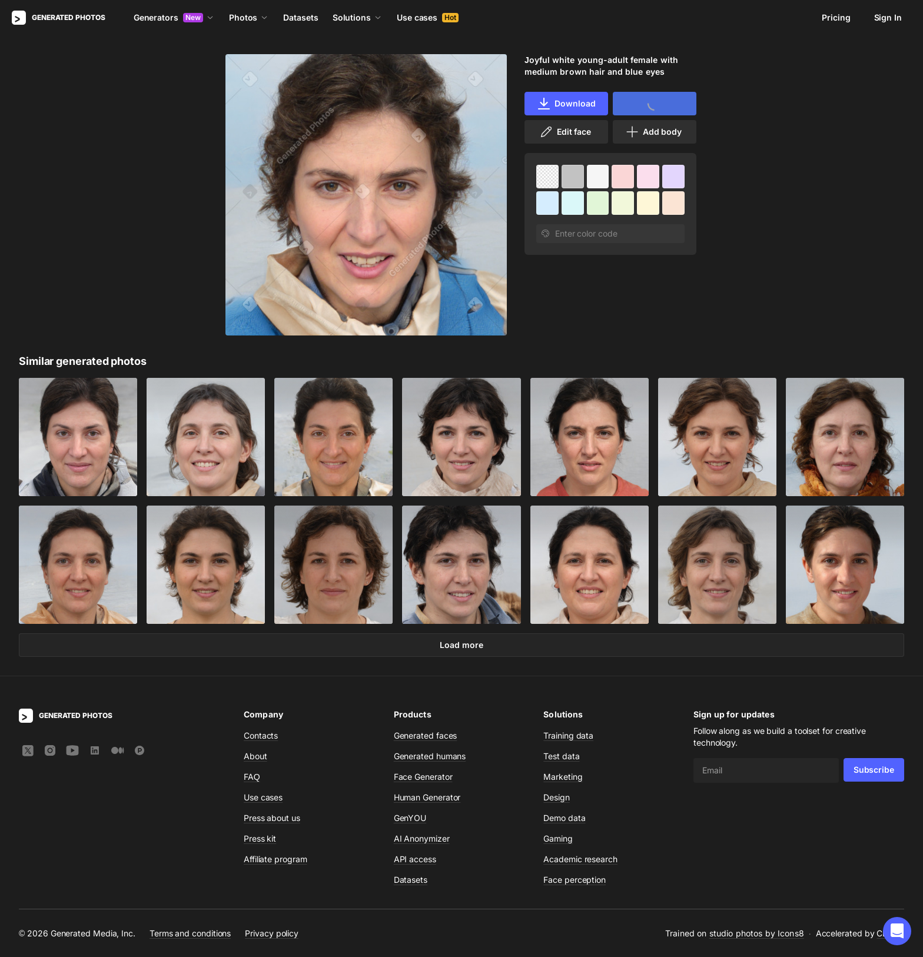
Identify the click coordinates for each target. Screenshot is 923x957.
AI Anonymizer (422, 838)
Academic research (580, 859)
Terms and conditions (190, 933)
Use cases (428, 17)
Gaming (558, 838)
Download (566, 104)
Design (556, 797)
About (255, 756)
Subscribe (874, 770)
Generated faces (425, 735)
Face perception (574, 880)
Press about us (272, 818)
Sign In (888, 17)
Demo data (564, 818)
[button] (897, 931)
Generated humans (430, 756)
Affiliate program (275, 859)
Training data (568, 735)
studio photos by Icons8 (756, 933)
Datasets (300, 17)
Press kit (260, 838)
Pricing (836, 17)
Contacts (261, 735)
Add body (653, 132)
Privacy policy (271, 933)
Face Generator (423, 777)
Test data (561, 756)
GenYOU (410, 818)
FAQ (252, 777)
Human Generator (427, 797)
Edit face (565, 132)
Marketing (562, 777)
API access (415, 859)
